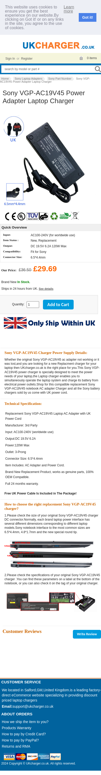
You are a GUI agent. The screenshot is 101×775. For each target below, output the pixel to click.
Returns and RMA (16, 746)
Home (5, 78)
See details (46, 288)
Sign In (10, 58)
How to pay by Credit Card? (24, 734)
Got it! (87, 17)
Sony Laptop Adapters (28, 78)
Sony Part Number (59, 78)
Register (26, 58)
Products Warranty (16, 728)
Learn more (69, 9)
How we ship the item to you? (25, 722)
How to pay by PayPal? (20, 740)
